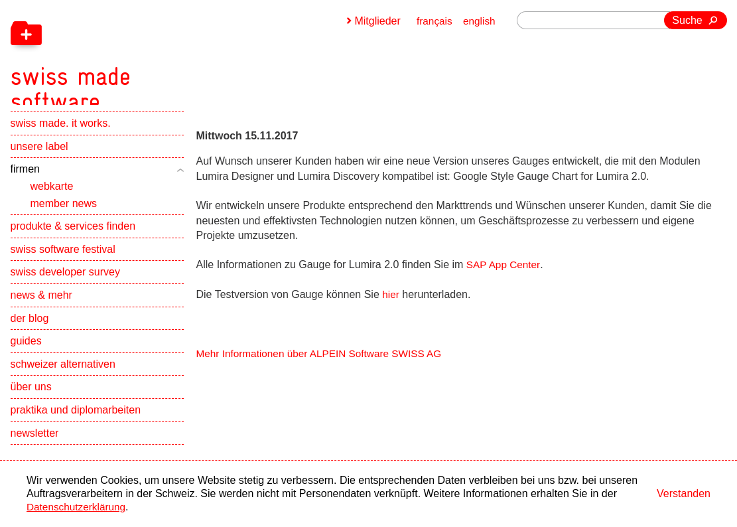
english (479, 21)
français (432, 21)
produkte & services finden (73, 240)
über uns (31, 401)
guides (26, 355)
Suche (687, 20)
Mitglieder (375, 21)
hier (391, 294)
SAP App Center (504, 264)
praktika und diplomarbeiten (76, 424)
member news (64, 217)
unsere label (39, 161)
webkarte (52, 200)
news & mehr (41, 309)
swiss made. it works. (61, 137)
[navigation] (143, 59)
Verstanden (683, 493)
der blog (30, 332)
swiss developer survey (65, 286)
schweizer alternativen (63, 378)
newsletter (35, 447)
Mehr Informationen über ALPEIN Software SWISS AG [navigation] (324, 353)
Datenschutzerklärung (78, 506)
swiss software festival (63, 263)
